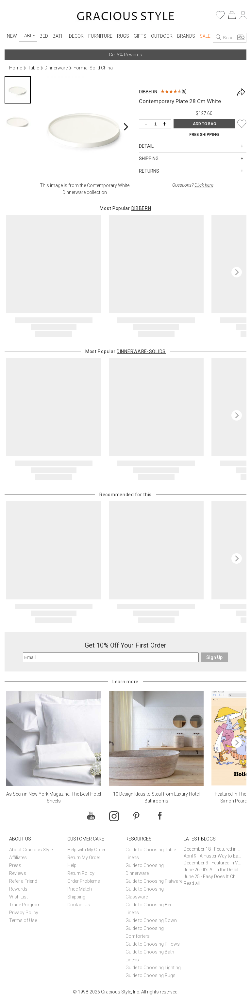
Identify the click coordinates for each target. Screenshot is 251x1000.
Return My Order (83, 857)
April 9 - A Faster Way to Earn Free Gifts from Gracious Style (213, 855)
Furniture (100, 36)
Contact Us (78, 904)
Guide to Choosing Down (151, 920)
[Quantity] (156, 124)
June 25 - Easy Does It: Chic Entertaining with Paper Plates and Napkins (213, 876)
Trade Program (25, 904)
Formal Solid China (93, 67)
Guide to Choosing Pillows (153, 944)
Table (28, 35)
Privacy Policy (23, 912)
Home (15, 67)
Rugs (123, 36)
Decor (76, 36)
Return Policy (80, 873)
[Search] (219, 38)
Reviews (17, 873)
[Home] (125, 17)
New (12, 36)
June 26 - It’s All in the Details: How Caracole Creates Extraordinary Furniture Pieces (213, 869)
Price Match (79, 889)
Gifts (140, 36)
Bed (44, 36)
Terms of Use (23, 920)
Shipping (76, 896)
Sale (205, 36)
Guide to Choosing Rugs (151, 975)
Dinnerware (56, 67)
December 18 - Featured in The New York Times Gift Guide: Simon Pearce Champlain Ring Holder (213, 849)
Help (71, 865)
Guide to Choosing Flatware (154, 881)
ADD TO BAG (204, 124)
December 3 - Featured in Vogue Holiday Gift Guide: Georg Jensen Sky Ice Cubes (213, 862)
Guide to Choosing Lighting (154, 967)
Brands (186, 36)
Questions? (192, 185)
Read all (192, 883)
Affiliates (18, 857)
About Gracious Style (31, 849)
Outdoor (162, 36)
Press (15, 865)
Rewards (18, 889)
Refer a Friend (23, 881)
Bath (58, 36)
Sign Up (214, 657)
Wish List (18, 896)
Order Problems (83, 881)
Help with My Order (86, 849)
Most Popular (125, 208)
